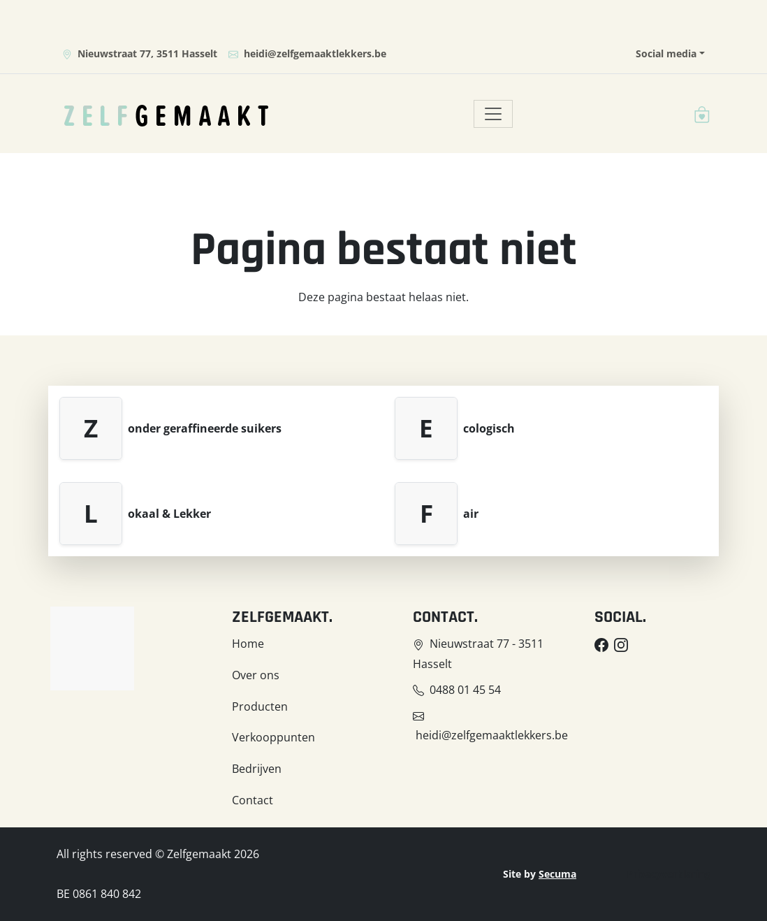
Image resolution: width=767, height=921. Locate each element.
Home (248, 643)
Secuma (557, 873)
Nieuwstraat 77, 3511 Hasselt (139, 53)
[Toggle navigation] (493, 114)
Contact (252, 800)
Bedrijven (257, 768)
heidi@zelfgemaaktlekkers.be (307, 53)
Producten (260, 706)
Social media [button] (666, 53)
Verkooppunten (273, 737)
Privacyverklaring (668, 873)
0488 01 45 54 (465, 689)
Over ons (255, 675)
